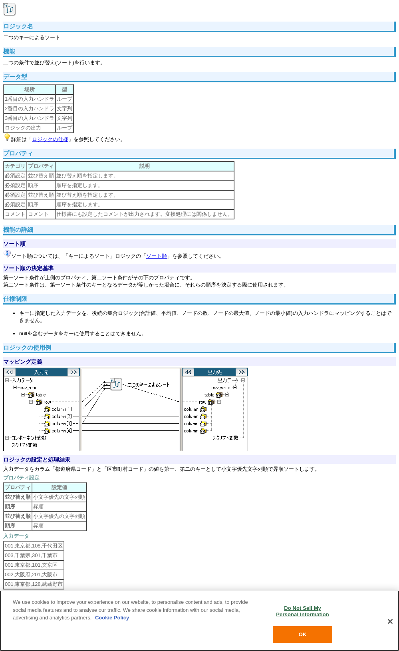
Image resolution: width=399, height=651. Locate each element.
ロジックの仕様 (50, 139)
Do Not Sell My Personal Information (302, 611)
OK (303, 634)
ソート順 (156, 256)
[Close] (390, 621)
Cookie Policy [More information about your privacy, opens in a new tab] (112, 618)
